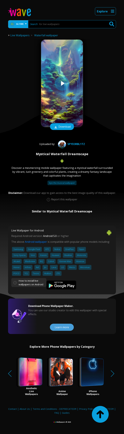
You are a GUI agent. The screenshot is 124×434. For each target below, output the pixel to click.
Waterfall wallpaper (46, 35)
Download (62, 127)
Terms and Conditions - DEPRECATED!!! (54, 408)
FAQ (56, 412)
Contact (12, 408)
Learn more (62, 327)
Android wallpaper (36, 242)
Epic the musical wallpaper (62, 182)
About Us (25, 408)
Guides (66, 412)
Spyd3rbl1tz (71, 144)
